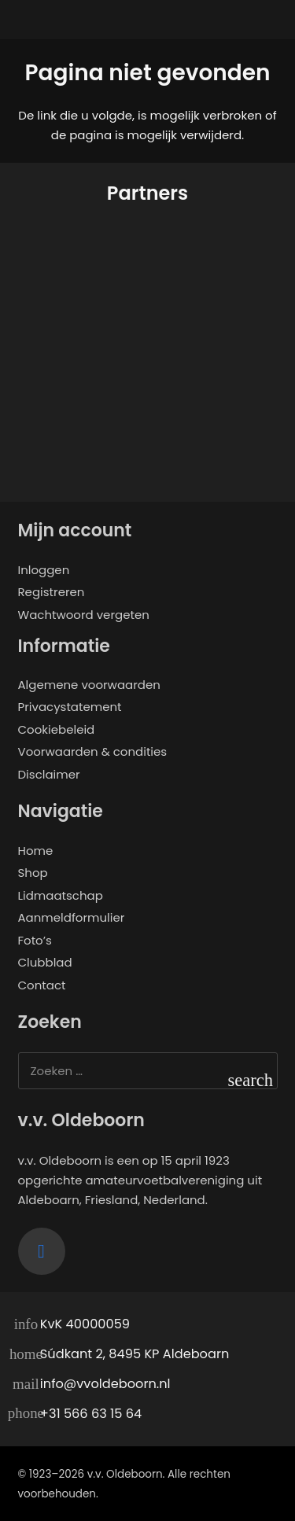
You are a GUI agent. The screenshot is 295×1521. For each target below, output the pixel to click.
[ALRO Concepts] (80, 422)
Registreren (51, 592)
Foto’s (35, 940)
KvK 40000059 (85, 1324)
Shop (33, 872)
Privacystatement (70, 706)
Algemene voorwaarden (89, 684)
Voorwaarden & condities (93, 751)
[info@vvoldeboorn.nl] (29, 1384)
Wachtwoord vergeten (83, 614)
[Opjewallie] (80, 286)
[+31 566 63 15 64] (29, 1414)
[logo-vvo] (147, 27)
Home (35, 850)
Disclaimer (49, 774)
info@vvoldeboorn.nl (105, 1384)
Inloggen (44, 570)
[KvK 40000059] (29, 1325)
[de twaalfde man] (215, 422)
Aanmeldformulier (71, 917)
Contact (42, 985)
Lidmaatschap (60, 895)
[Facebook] (41, 1251)
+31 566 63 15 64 (91, 1414)
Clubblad (45, 962)
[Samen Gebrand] (215, 286)
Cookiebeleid (56, 729)
